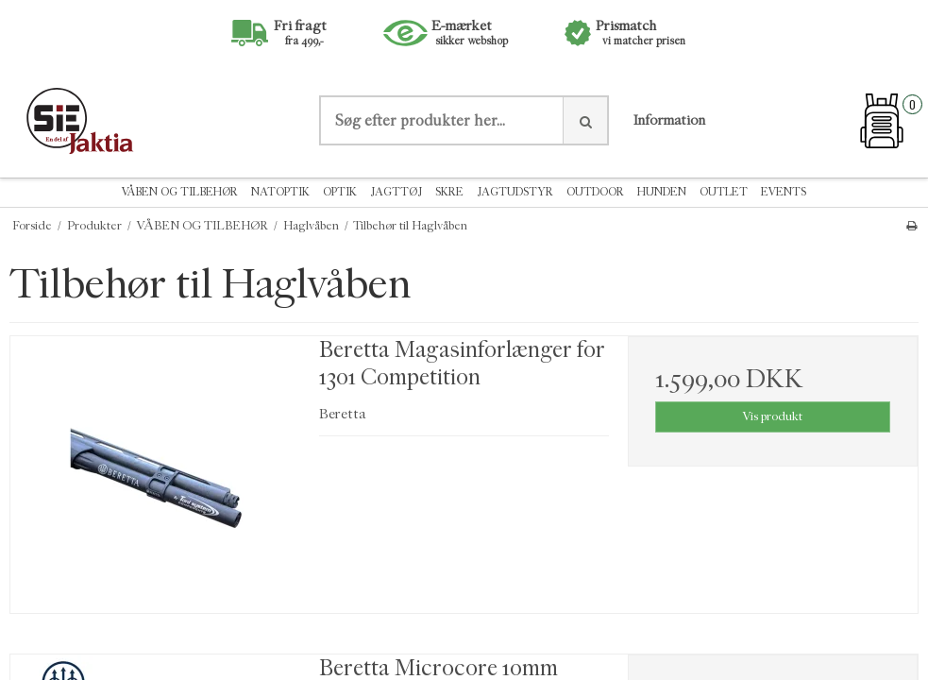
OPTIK (340, 192)
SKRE (449, 192)
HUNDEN (661, 192)
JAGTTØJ (396, 192)
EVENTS (783, 192)
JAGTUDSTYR (515, 192)
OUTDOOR (595, 192)
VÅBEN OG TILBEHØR (180, 192)
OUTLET (724, 192)
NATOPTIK (280, 192)
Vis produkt (772, 416)
